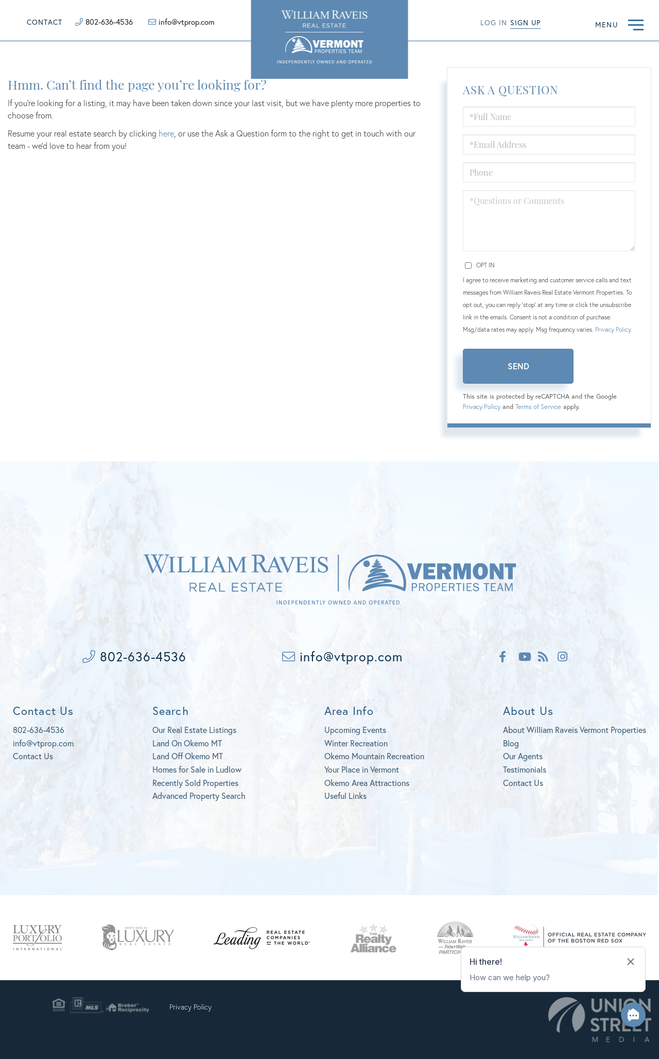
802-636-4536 (109, 21)
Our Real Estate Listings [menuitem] (194, 729)
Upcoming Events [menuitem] (355, 729)
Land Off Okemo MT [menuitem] (187, 755)
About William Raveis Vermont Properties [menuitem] (574, 729)
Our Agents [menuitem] (523, 755)
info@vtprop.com (187, 21)
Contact (44, 22)
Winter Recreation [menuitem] (356, 743)
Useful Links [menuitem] (345, 795)
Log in (493, 22)
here (166, 133)
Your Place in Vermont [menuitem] (361, 769)
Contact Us (33, 755)
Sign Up (525, 22)
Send (518, 366)
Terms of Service (538, 406)
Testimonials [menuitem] (524, 769)
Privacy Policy (613, 329)
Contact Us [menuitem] (523, 782)
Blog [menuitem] (511, 743)
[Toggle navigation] (636, 23)
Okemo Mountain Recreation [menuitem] (374, 755)
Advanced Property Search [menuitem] (199, 795)
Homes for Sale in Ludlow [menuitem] (196, 769)
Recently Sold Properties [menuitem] (195, 782)
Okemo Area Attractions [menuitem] (366, 782)
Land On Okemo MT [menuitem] (187, 743)
